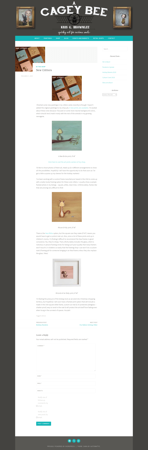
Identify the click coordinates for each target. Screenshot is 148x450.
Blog (66, 38)
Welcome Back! (107, 83)
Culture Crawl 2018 (108, 77)
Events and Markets (81, 38)
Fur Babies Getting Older (88, 323)
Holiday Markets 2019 (109, 72)
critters (43, 316)
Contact (111, 38)
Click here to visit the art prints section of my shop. (67, 162)
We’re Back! (106, 62)
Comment (40, 346)
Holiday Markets (42, 323)
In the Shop (40, 67)
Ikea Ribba (49, 233)
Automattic (95, 446)
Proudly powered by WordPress (61, 446)
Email (39, 383)
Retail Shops (98, 38)
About (37, 38)
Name (39, 376)
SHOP (58, 38)
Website (40, 391)
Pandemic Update (108, 67)
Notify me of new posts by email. (43, 414)
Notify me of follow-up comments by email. (43, 401)
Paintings (48, 38)
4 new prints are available (78, 108)
